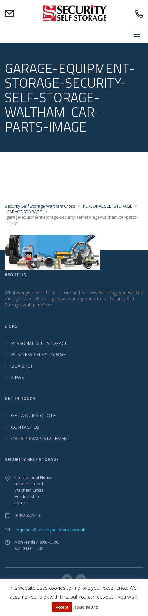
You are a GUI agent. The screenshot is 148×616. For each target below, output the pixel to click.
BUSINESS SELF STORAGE (38, 355)
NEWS (17, 377)
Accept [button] (62, 607)
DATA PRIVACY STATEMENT (40, 438)
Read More (85, 607)
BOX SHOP (22, 366)
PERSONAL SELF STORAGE (39, 343)
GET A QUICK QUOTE (33, 416)
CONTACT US (25, 427)
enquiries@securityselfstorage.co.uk (49, 529)
